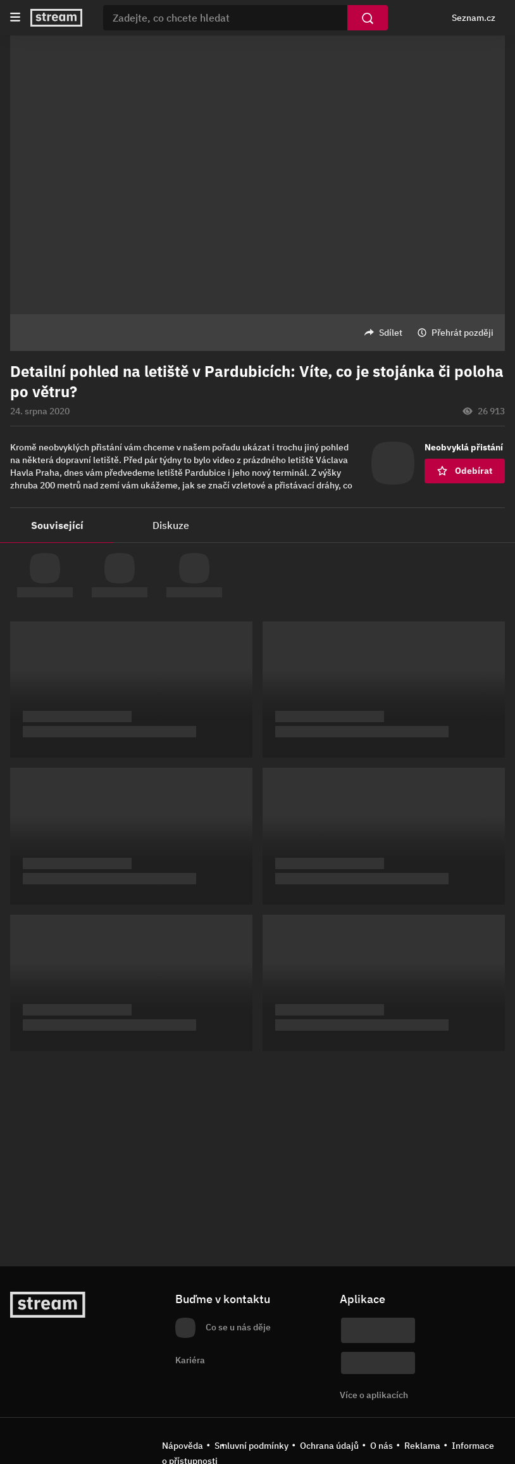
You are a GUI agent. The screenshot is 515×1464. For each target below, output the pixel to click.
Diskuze (170, 525)
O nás (381, 1445)
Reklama (422, 1445)
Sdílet (390, 332)
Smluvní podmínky (251, 1445)
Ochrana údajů (329, 1445)
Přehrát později (462, 332)
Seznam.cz (473, 17)
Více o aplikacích (374, 1395)
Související (57, 525)
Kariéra (190, 1360)
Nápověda (182, 1445)
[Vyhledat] (367, 17)
